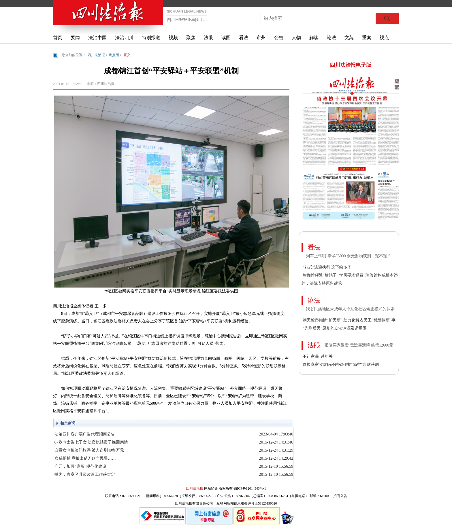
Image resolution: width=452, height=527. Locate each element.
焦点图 (114, 55)
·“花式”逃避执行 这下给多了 (326, 267)
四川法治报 (96, 55)
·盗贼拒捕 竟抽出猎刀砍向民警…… (84, 458)
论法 (331, 37)
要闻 (75, 37)
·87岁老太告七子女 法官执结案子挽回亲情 (90, 442)
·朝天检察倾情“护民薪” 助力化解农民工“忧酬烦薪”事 (349, 320)
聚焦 (190, 37)
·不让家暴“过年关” (318, 356)
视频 (173, 37)
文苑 (349, 37)
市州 (261, 37)
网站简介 (211, 488)
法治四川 (124, 37)
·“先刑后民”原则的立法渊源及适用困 (334, 328)
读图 (226, 37)
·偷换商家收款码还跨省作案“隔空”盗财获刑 (340, 364)
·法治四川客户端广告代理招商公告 (84, 434)
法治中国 (97, 37)
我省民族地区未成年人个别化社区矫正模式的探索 (350, 309)
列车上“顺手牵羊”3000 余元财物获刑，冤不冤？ (348, 256)
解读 (314, 37)
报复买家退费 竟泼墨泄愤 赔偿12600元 (359, 345)
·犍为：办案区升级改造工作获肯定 (84, 474)
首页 (57, 37)
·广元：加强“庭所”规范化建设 (79, 466)
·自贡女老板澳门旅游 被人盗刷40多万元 (88, 450)
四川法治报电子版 (350, 65)
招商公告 (340, 496)
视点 (384, 37)
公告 (278, 37)
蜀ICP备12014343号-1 (249, 488)
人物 (296, 37)
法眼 (208, 37)
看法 (243, 37)
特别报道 (151, 37)
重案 (366, 37)
